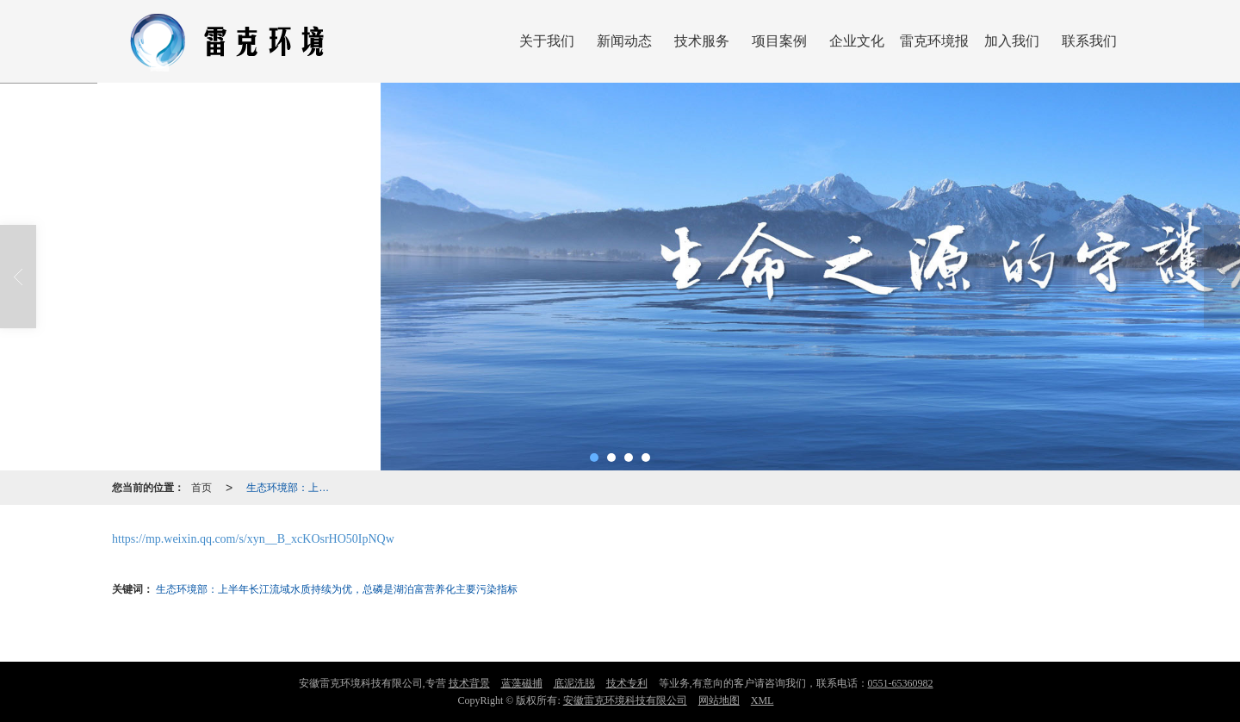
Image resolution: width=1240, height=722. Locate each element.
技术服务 (701, 41)
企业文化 (856, 41)
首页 (201, 488)
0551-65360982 (900, 683)
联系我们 (1089, 41)
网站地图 (719, 700)
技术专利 (627, 683)
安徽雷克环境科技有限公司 (625, 700)
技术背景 (469, 683)
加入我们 (1011, 41)
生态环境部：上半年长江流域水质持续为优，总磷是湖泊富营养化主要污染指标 (292, 488)
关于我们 (546, 41)
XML (762, 700)
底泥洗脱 (574, 683)
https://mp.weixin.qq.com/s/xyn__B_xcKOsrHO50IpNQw (253, 538)
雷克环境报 (934, 41)
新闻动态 (624, 41)
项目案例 (779, 41)
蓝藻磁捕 (521, 683)
